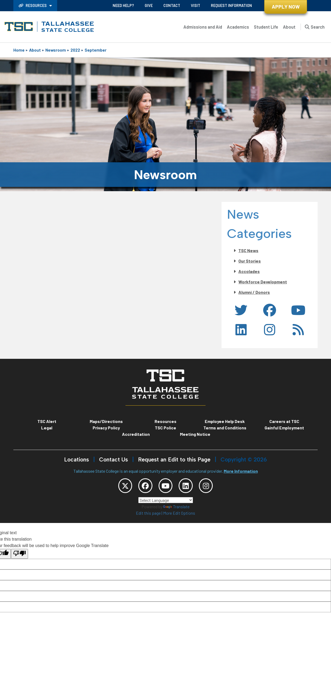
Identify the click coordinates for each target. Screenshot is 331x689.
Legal (46, 427)
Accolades (249, 271)
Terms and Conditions (224, 427)
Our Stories (249, 260)
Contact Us (113, 459)
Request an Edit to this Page (174, 459)
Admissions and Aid (202, 26)
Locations (76, 459)
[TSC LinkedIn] (188, 486)
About (289, 26)
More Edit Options (179, 515)
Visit (195, 5)
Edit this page (148, 515)
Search (318, 26)
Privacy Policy (106, 427)
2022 (75, 49)
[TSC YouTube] (165, 486)
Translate (176, 508)
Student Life (266, 26)
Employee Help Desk (225, 421)
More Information (241, 471)
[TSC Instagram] (211, 486)
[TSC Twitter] (119, 486)
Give (149, 5)
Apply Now (286, 6)
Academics (238, 26)
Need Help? (123, 5)
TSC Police (165, 427)
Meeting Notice (195, 434)
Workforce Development (262, 281)
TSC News (248, 250)
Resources (33, 5)
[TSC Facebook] (142, 486)
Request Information (231, 5)
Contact (171, 5)
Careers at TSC (284, 421)
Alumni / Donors (254, 292)
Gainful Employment (284, 427)
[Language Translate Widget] (165, 502)
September (96, 49)
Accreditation (136, 434)
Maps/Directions (106, 421)
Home (19, 49)
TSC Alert (46, 421)
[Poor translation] (19, 556)
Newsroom (55, 49)
